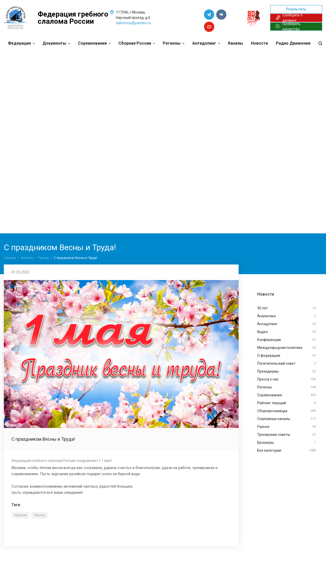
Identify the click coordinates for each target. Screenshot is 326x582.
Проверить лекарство (288, 26)
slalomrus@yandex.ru (133, 23)
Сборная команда (286, 410)
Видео (286, 331)
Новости (259, 43)
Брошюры (286, 442)
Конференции (286, 339)
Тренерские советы (286, 434)
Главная (10, 258)
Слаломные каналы (286, 418)
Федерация (21, 43)
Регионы (173, 43)
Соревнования (94, 43)
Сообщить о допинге (289, 18)
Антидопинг (206, 43)
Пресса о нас (286, 379)
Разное (43, 258)
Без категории (286, 450)
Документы (56, 43)
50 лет (286, 308)
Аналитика (286, 316)
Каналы (235, 43)
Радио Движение (293, 43)
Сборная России (136, 43)
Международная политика (286, 347)
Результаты (296, 9)
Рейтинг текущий (286, 403)
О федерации (286, 355)
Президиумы (286, 371)
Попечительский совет (286, 363)
